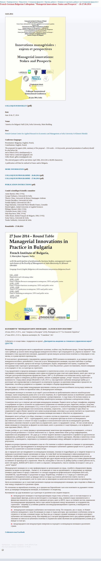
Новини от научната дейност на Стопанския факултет (78, 2)
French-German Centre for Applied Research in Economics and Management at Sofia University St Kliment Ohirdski (46, 134)
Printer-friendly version (3, 550)
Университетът (12, 2)
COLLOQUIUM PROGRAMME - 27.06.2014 (22, 178)
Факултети (23, 2)
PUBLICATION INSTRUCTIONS (18, 185)
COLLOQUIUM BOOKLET (16, 106)
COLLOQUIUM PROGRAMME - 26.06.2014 (22, 175)
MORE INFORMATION (14, 169)
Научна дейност (50, 2)
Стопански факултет (35, 2)
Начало (2, 2)
